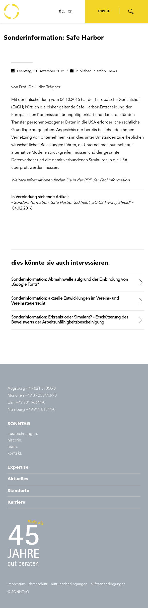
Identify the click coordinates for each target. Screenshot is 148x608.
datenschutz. (38, 584)
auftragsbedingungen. (108, 584)
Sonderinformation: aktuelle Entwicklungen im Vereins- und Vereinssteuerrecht (65, 301)
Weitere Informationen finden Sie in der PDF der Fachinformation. (71, 180)
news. (113, 71)
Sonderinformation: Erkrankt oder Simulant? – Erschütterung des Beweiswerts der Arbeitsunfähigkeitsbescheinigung (69, 320)
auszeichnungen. (23, 434)
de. (61, 11)
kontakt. (15, 454)
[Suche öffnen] (131, 11)
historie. (15, 440)
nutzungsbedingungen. (69, 584)
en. (70, 11)
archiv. (102, 71)
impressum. (17, 584)
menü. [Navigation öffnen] (104, 11)
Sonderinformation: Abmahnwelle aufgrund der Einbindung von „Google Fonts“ (69, 282)
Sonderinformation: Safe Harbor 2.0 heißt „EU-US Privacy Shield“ (72, 203)
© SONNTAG (18, 592)
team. (13, 447)
